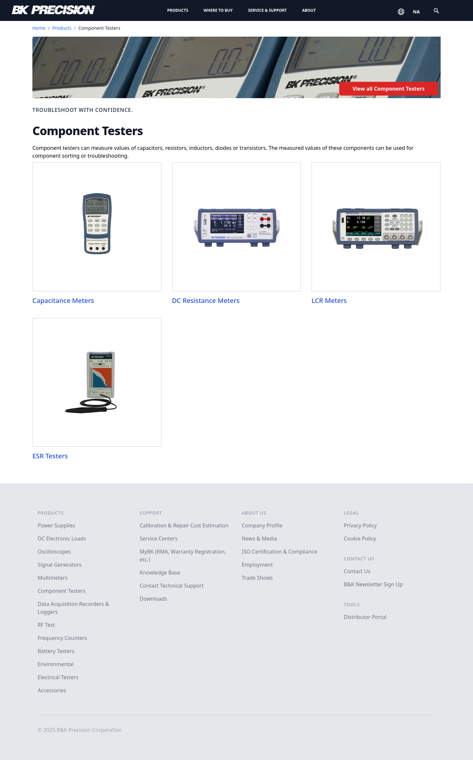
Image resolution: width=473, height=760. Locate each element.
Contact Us (359, 559)
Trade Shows (257, 577)
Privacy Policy (360, 525)
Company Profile (262, 525)
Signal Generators (59, 564)
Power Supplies (56, 525)
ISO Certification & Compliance (279, 551)
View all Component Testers (389, 88)
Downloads (153, 598)
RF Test (46, 624)
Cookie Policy (360, 538)
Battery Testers (56, 651)
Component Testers (62, 590)
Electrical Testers (58, 677)
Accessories (52, 690)
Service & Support (267, 10)
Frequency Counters (62, 638)
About (309, 10)
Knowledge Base (160, 572)
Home (38, 28)
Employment (257, 564)
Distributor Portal (365, 617)
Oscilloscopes (54, 551)
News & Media (259, 538)
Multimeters (53, 577)
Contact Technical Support (172, 585)
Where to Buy (218, 10)
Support (151, 513)
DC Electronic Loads (62, 538)
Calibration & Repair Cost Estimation (184, 525)
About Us (254, 513)
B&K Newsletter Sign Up (373, 584)
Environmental (56, 664)
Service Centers (159, 538)
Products (177, 10)
